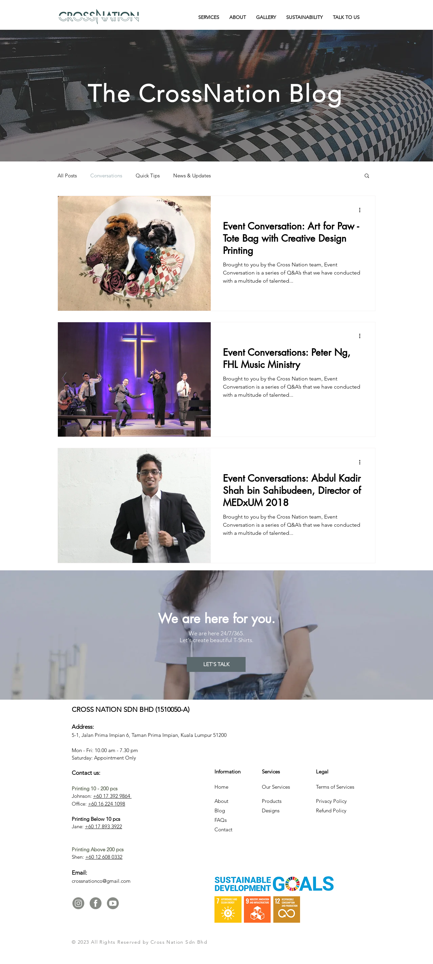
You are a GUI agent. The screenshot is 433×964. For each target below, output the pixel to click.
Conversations (106, 175)
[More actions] (362, 210)
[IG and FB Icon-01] (78, 903)
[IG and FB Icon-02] (95, 903)
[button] (208, 17)
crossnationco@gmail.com (101, 881)
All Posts (67, 175)
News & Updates (192, 175)
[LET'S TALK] (216, 664)
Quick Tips (148, 175)
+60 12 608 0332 (103, 857)
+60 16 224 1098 (106, 804)
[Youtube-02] (112, 903)
